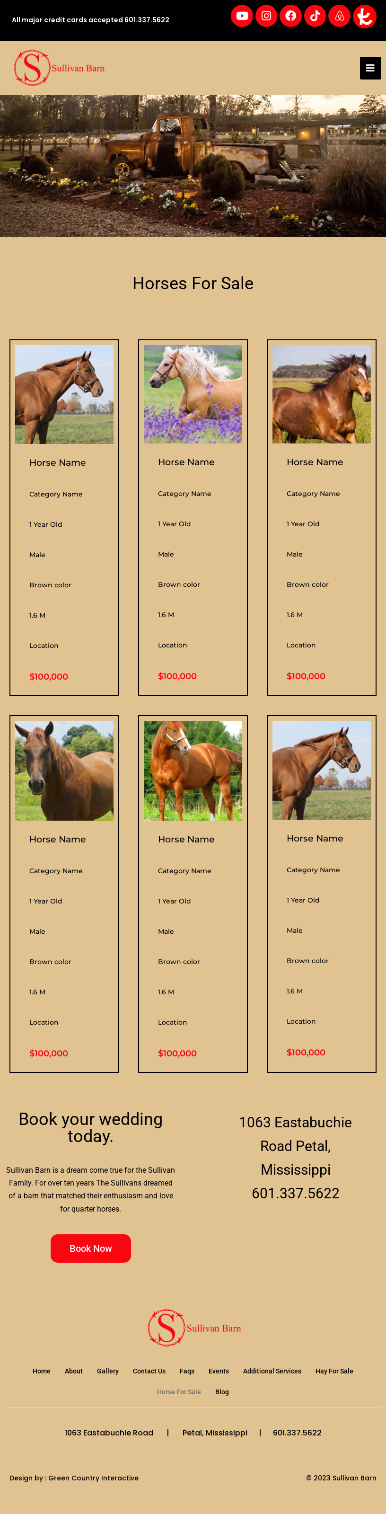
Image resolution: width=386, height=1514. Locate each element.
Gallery (108, 1372)
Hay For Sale (334, 1372)
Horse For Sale (179, 1393)
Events (219, 1372)
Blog (222, 1393)
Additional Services (272, 1372)
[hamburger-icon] (370, 69)
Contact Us (149, 1372)
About (74, 1372)
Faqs (187, 1372)
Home (42, 1372)
